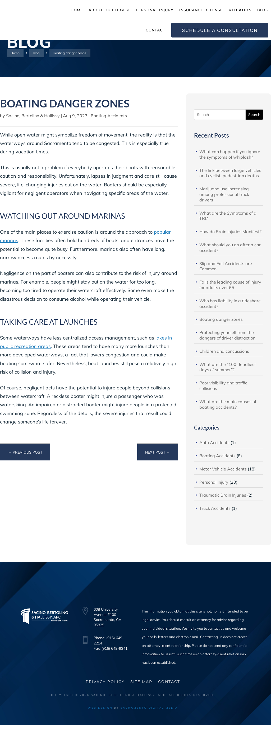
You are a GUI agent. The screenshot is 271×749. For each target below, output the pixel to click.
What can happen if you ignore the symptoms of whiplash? (229, 178)
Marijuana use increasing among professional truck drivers (224, 218)
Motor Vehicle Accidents (223, 492)
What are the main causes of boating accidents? (227, 428)
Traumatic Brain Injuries (222, 518)
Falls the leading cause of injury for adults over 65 (230, 308)
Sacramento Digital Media (149, 731)
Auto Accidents (214, 466)
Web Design (100, 731)
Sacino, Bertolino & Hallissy (33, 139)
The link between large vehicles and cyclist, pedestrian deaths (230, 196)
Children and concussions (224, 375)
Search (254, 138)
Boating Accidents (109, 139)
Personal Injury (213, 505)
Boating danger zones (221, 343)
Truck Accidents (215, 532)
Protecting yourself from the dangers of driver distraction (227, 359)
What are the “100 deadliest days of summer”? (227, 390)
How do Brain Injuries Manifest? (230, 255)
